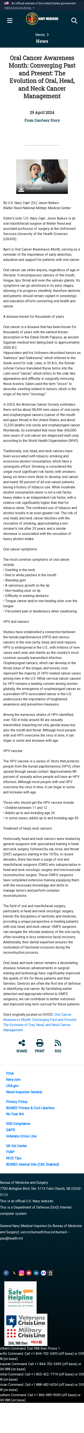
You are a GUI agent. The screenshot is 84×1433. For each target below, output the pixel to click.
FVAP (10, 1152)
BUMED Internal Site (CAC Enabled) (32, 1164)
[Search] (74, 21)
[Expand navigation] (9, 21)
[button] (19, 8)
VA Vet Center (16, 1146)
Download (29, 188)
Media (40, 35)
